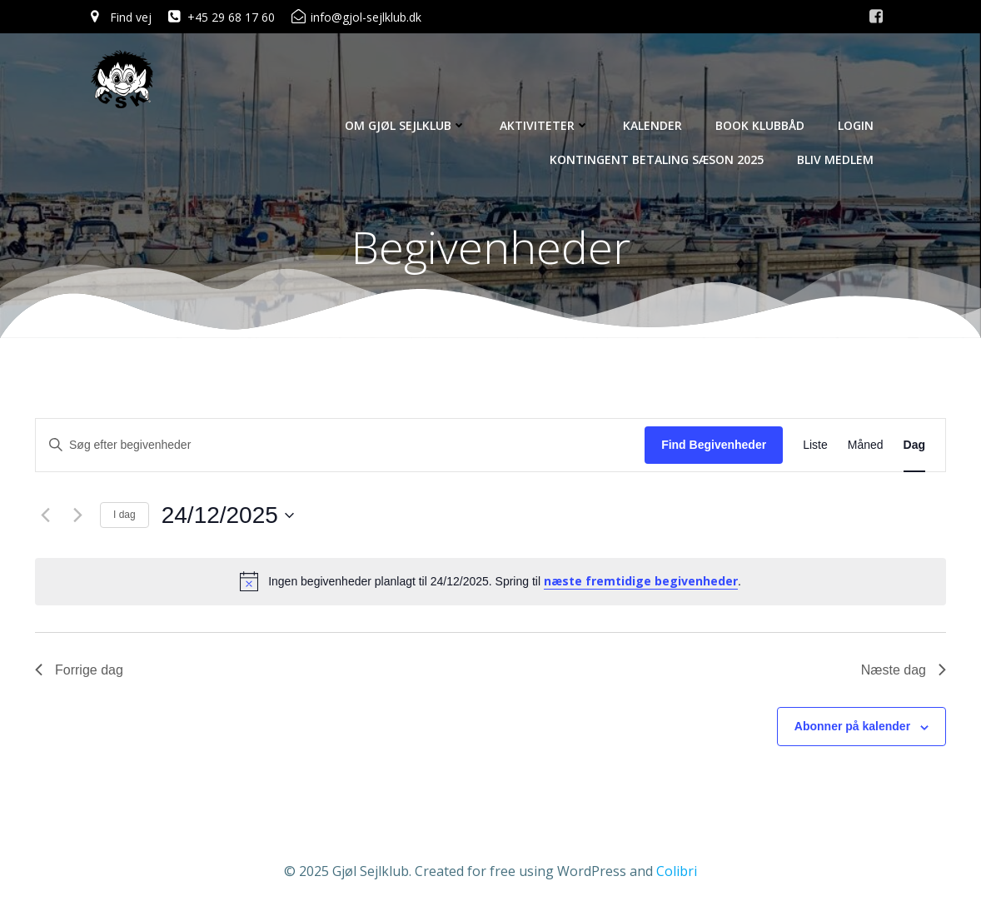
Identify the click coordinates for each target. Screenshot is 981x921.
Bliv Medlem (835, 159)
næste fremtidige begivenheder (641, 581)
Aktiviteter (545, 125)
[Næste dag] (77, 515)
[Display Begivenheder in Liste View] (815, 445)
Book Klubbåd (759, 125)
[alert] (490, 581)
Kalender (652, 125)
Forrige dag (79, 670)
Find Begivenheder (713, 444)
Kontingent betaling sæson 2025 (657, 159)
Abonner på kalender (852, 726)
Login (856, 125)
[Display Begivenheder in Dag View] (914, 445)
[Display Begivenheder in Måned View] (866, 445)
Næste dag (903, 670)
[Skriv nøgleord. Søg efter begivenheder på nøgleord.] (340, 445)
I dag (124, 514)
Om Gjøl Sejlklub (405, 125)
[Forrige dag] (45, 515)
